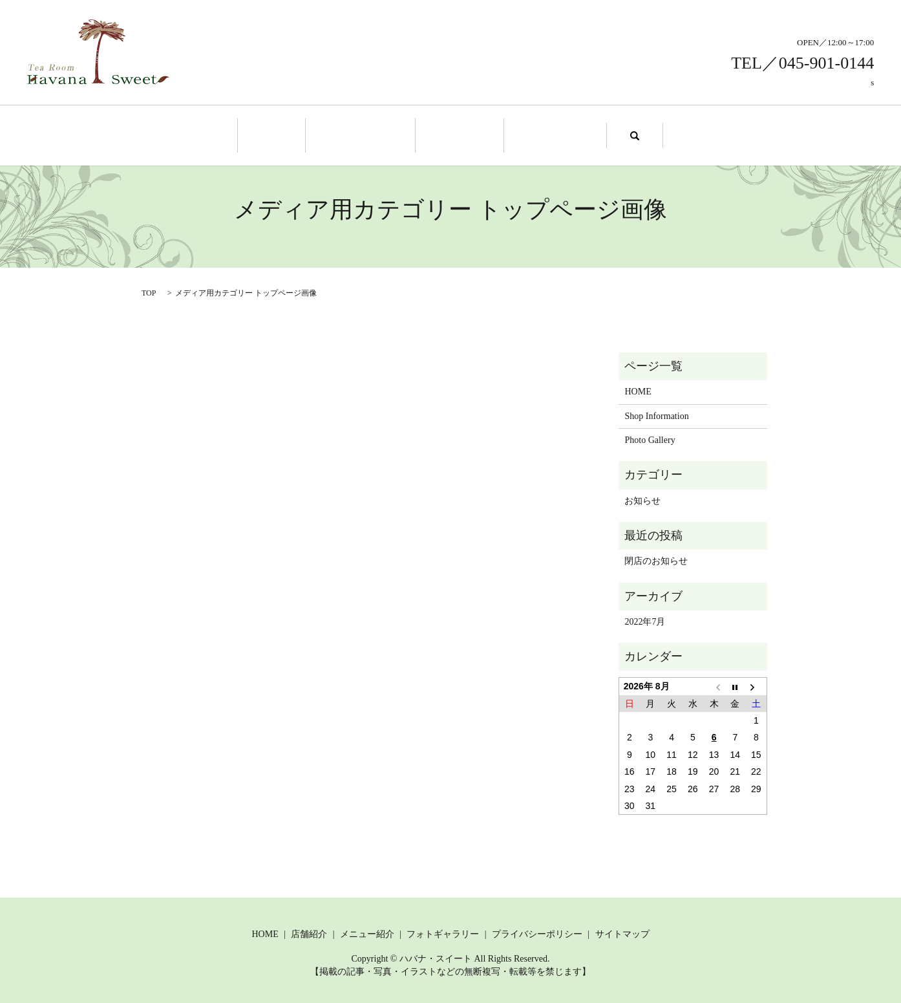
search (617, 134)
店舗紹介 (309, 932)
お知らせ (642, 499)
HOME (637, 389)
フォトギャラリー (443, 932)
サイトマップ (622, 932)
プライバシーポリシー (537, 932)
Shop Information (366, 134)
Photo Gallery (542, 134)
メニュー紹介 (367, 932)
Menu (455, 134)
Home (285, 134)
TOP (149, 291)
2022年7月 (644, 620)
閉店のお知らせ (656, 559)
